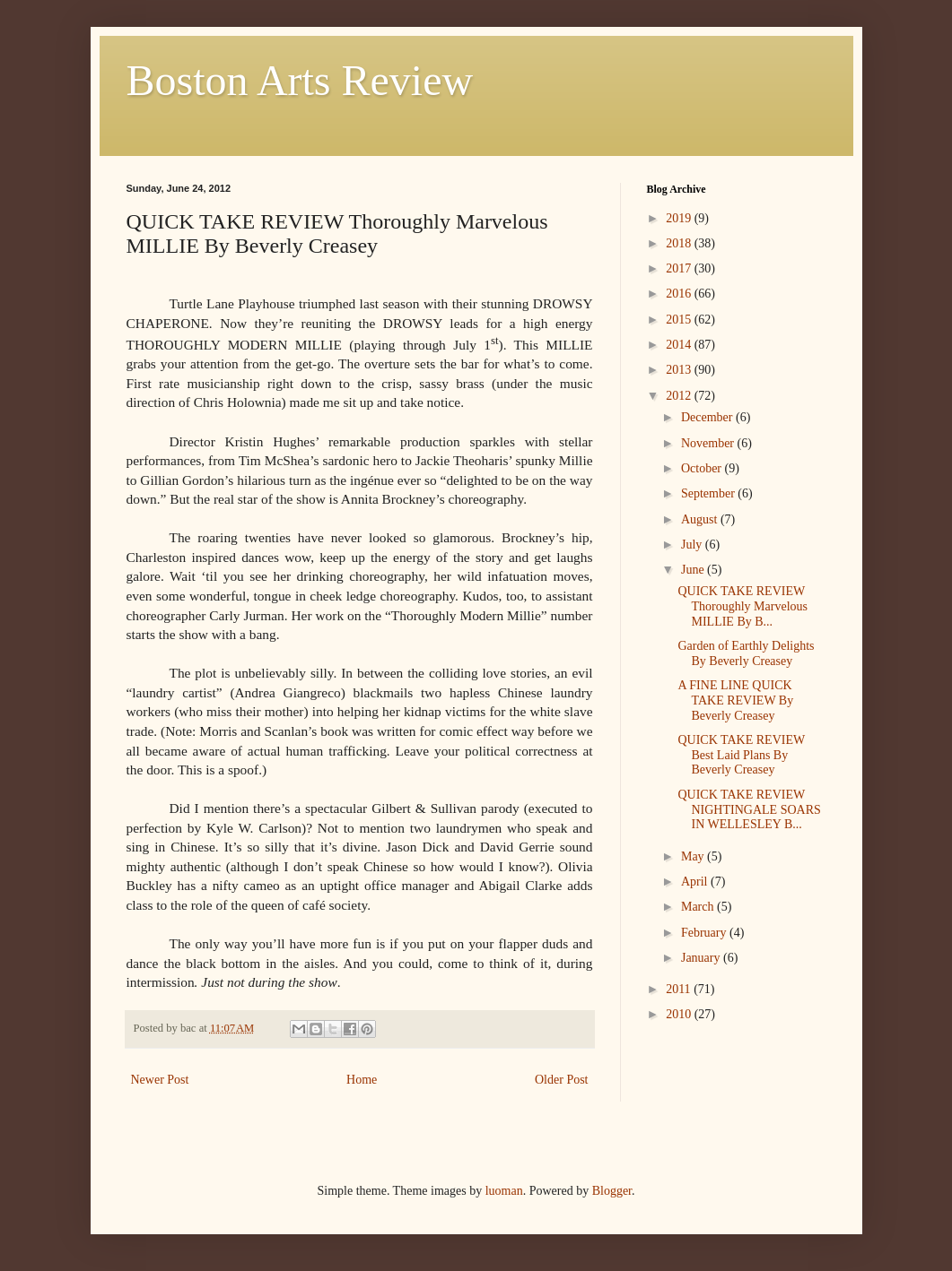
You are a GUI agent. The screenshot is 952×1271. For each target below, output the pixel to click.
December (708, 417)
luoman (504, 1191)
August (701, 519)
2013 (680, 369)
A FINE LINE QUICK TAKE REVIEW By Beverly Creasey (735, 700)
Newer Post (160, 1079)
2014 (680, 344)
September (709, 493)
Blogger (612, 1191)
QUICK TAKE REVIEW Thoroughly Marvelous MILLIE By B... (742, 606)
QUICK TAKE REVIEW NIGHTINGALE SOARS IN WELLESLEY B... (748, 810)
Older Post (562, 1079)
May (694, 856)
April (696, 881)
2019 (680, 218)
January (702, 957)
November (709, 443)
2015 (680, 319)
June (694, 569)
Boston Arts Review (300, 80)
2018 (680, 243)
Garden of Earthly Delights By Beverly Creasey (745, 653)
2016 (680, 293)
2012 (680, 395)
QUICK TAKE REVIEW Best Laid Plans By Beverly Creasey (740, 755)
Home (361, 1079)
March (699, 906)
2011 (680, 989)
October (703, 468)
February (705, 932)
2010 (680, 1014)
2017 (680, 268)
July (693, 544)
